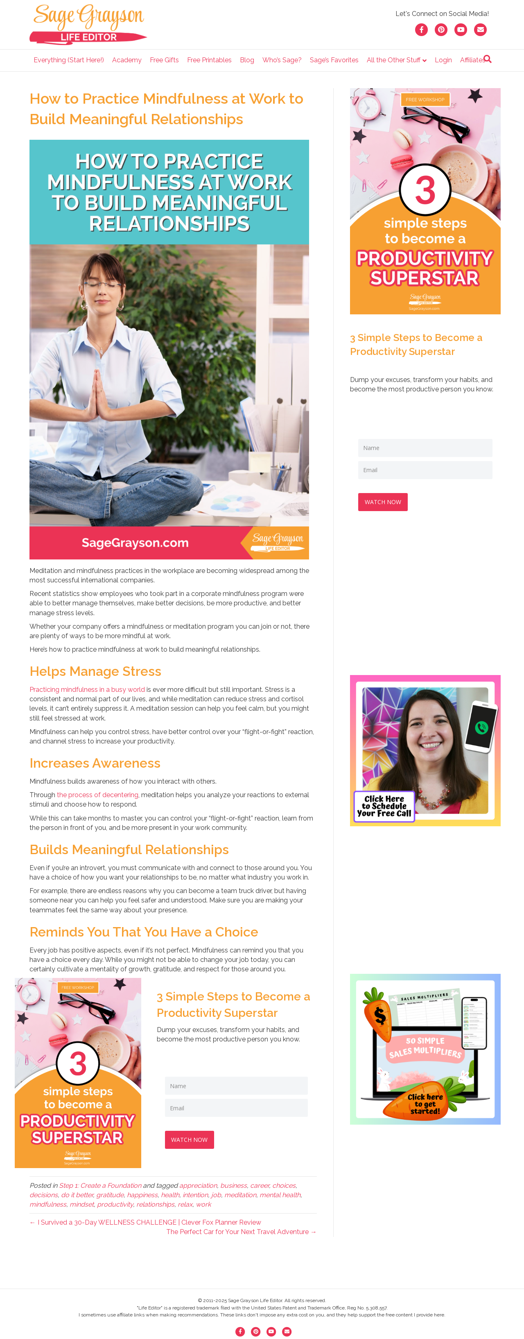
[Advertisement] (425, 599)
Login (443, 60)
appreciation (198, 1185)
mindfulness (47, 1204)
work (203, 1204)
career (259, 1185)
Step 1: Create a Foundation (100, 1185)
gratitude (110, 1195)
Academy (127, 60)
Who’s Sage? (282, 60)
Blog (247, 60)
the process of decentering (97, 795)
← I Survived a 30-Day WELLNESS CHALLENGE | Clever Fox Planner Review (145, 1222)
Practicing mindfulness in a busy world (87, 689)
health (170, 1195)
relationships (155, 1204)
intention (195, 1195)
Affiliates (473, 60)
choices (284, 1185)
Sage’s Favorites (334, 60)
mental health (280, 1195)
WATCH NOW (191, 1139)
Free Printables (209, 60)
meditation (240, 1195)
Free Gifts (164, 60)
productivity (115, 1204)
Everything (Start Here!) (69, 60)
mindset (82, 1204)
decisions (43, 1195)
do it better (77, 1195)
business (233, 1185)
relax (185, 1204)
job (216, 1195)
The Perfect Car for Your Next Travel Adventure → (241, 1232)
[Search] (487, 59)
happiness (142, 1195)
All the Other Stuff (393, 60)
